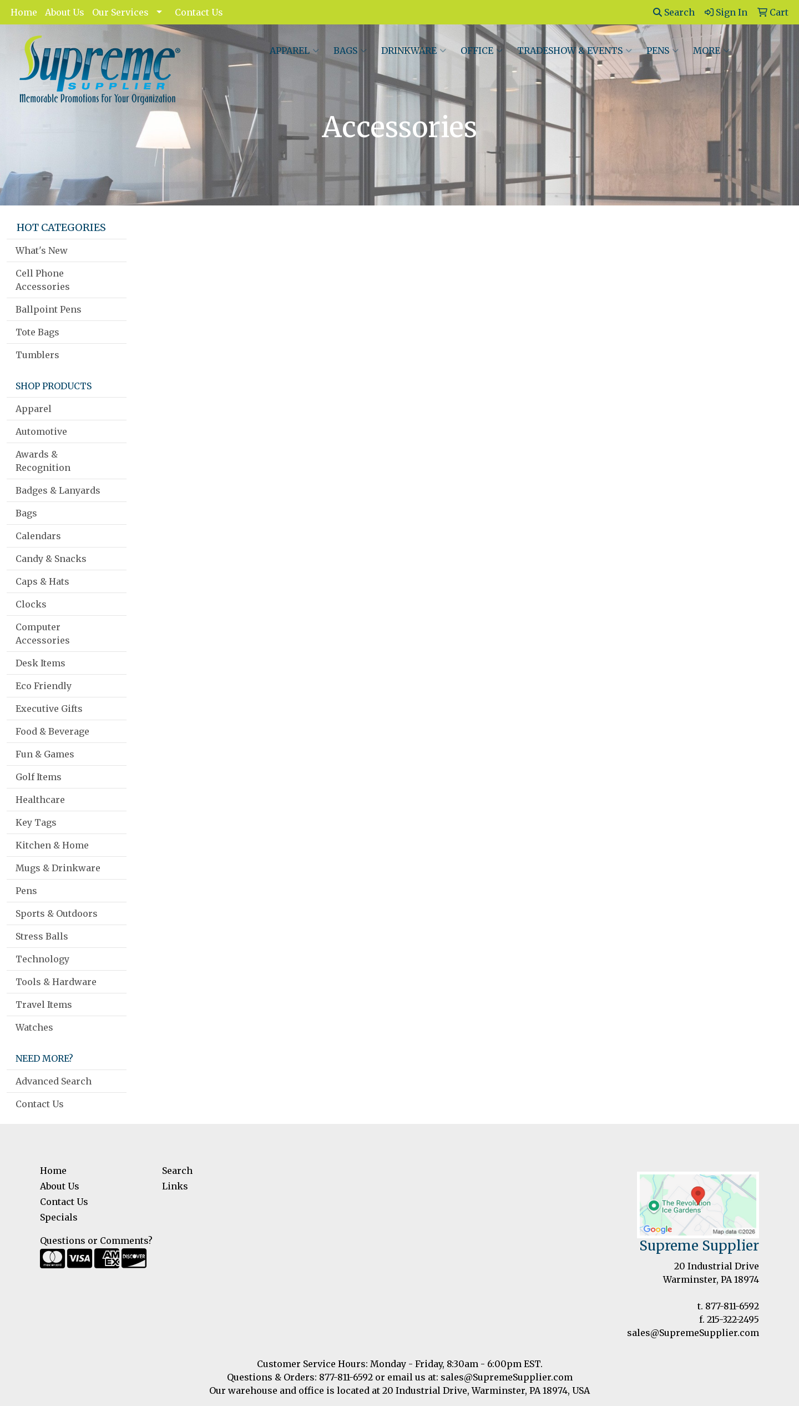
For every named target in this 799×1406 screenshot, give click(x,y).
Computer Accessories (43, 633)
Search (674, 12)
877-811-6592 (732, 1306)
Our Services (120, 12)
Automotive (41, 431)
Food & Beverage (52, 731)
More (711, 50)
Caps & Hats (42, 581)
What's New (42, 250)
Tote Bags (37, 332)
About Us (64, 12)
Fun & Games (45, 754)
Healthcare (40, 799)
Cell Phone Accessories (43, 280)
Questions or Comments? (96, 1240)
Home (24, 12)
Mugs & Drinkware (58, 867)
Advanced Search (54, 1081)
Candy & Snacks (51, 558)
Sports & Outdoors (57, 913)
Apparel (294, 50)
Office (482, 50)
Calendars (38, 535)
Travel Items (44, 1004)
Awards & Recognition (43, 461)
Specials (59, 1217)
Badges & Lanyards (58, 490)
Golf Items (39, 776)
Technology (42, 959)
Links (175, 1186)
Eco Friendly (44, 685)
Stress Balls (42, 936)
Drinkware (413, 50)
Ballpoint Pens (49, 309)
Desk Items (40, 663)
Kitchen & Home (52, 845)
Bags (350, 50)
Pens (662, 50)
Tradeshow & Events (574, 50)
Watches (34, 1027)
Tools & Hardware (56, 981)
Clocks (31, 604)
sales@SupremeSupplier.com (693, 1332)
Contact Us (199, 12)
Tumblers (37, 354)
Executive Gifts (49, 708)
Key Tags (36, 822)
